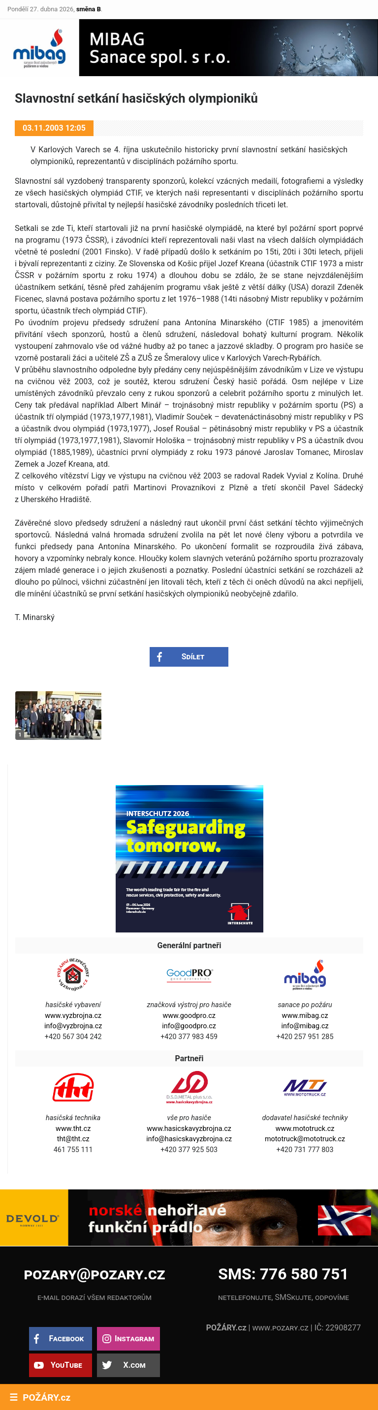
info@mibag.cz (304, 1026)
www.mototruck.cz (305, 1129)
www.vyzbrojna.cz (73, 1016)
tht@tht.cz (73, 1139)
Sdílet (193, 656)
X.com (134, 1365)
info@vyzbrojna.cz (73, 1026)
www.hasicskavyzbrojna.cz (189, 1129)
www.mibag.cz (305, 1016)
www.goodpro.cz (188, 1016)
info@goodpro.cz (189, 1026)
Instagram (134, 1338)
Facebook (66, 1338)
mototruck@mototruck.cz (305, 1139)
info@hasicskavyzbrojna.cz (189, 1139)
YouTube (66, 1365)
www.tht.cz (73, 1129)
